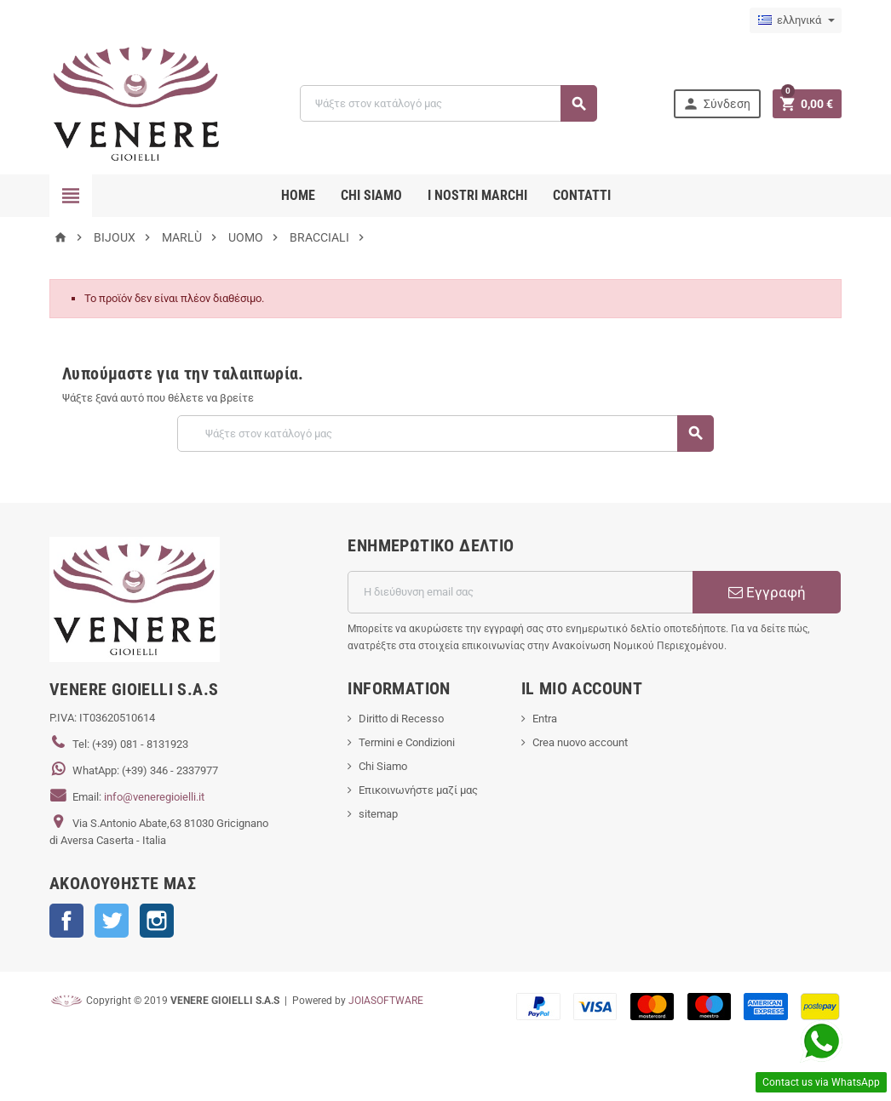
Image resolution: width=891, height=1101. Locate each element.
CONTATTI (582, 195)
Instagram (157, 921)
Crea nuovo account (580, 742)
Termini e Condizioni (407, 742)
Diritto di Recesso (401, 718)
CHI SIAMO (371, 195)
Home (298, 195)
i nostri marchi (477, 195)
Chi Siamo (383, 766)
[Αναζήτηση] (448, 103)
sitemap (378, 813)
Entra (544, 718)
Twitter (112, 921)
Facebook (66, 921)
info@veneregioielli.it (154, 796)
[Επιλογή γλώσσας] (796, 20)
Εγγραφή (767, 592)
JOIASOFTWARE (385, 1001)
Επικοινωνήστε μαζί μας (418, 790)
